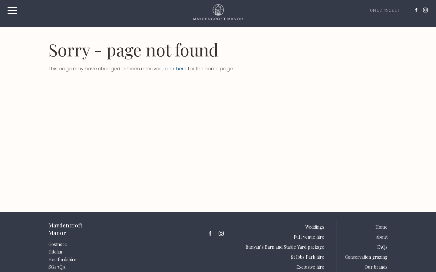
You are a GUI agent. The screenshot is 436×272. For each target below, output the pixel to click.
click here (176, 68)
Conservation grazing (366, 257)
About (382, 237)
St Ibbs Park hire (307, 257)
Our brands (376, 267)
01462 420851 (384, 10)
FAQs (382, 247)
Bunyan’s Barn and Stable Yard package (285, 247)
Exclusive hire (310, 267)
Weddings (314, 227)
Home (381, 227)
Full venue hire (309, 237)
